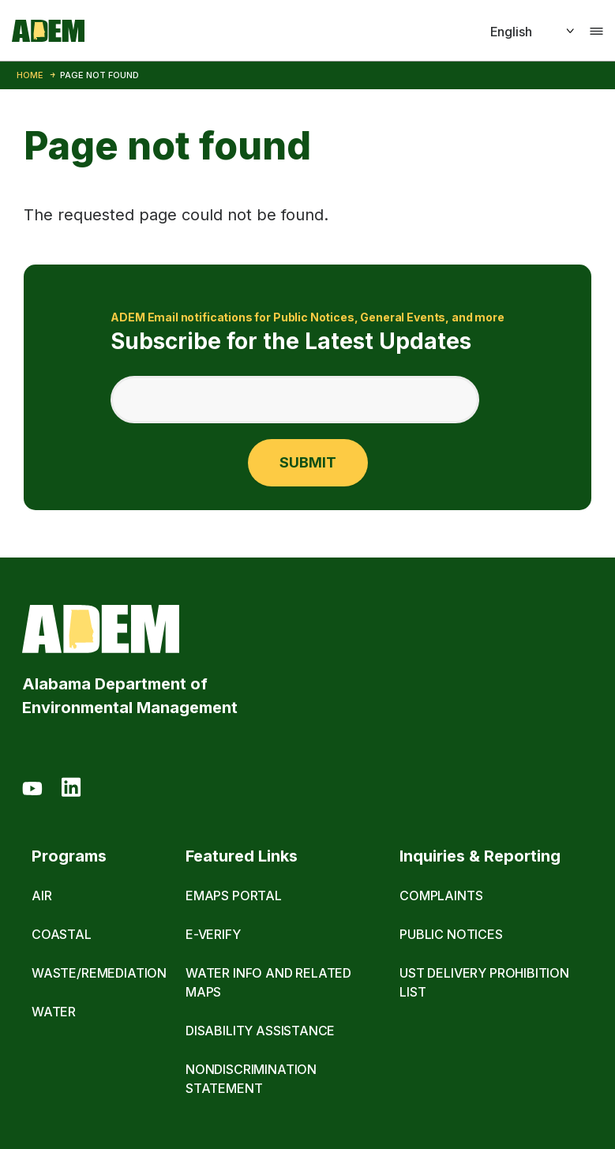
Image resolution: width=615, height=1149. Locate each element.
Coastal (62, 934)
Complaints (440, 895)
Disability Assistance (260, 1030)
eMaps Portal (234, 895)
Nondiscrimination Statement (251, 1078)
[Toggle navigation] (596, 31)
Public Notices (451, 934)
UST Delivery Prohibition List (484, 982)
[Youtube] (32, 789)
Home (30, 75)
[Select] (515, 31)
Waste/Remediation (99, 973)
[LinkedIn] (71, 789)
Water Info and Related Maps (268, 982)
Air (41, 895)
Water (54, 1011)
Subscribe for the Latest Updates (307, 331)
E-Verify (213, 934)
